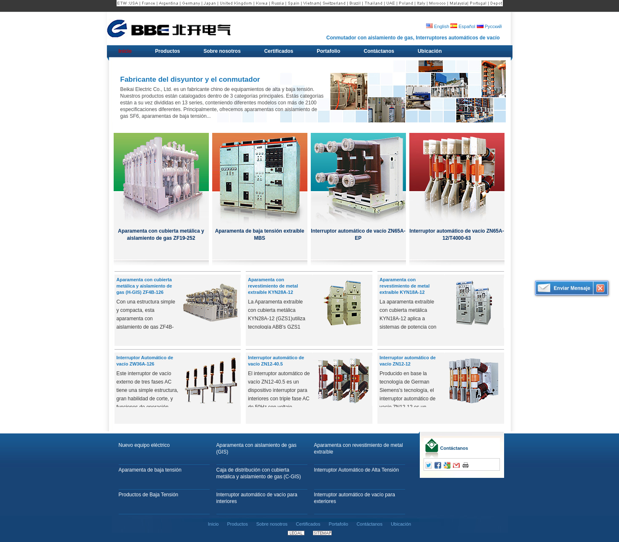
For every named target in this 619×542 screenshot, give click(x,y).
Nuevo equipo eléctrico (144, 445)
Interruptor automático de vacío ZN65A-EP (358, 234)
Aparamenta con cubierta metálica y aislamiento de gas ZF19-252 (161, 234)
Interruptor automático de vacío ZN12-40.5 (276, 360)
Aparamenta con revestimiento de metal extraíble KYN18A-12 (404, 286)
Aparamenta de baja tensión (150, 470)
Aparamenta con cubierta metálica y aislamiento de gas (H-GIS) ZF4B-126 (144, 286)
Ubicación (401, 523)
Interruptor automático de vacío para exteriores (354, 498)
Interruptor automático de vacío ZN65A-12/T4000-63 (456, 234)
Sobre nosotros (272, 523)
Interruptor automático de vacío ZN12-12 (408, 360)
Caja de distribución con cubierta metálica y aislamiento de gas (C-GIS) (258, 473)
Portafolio (338, 523)
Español (462, 26)
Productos (237, 523)
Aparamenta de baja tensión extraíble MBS (259, 234)
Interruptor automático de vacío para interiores (256, 498)
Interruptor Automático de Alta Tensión (356, 470)
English (437, 26)
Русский (489, 26)
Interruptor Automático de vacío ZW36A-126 (145, 360)
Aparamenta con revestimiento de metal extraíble (358, 448)
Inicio (213, 523)
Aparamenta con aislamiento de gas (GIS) (256, 448)
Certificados (308, 523)
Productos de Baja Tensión (149, 495)
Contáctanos (454, 448)
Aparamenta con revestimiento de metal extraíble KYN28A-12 (273, 286)
